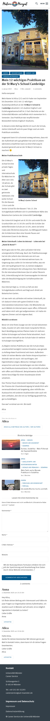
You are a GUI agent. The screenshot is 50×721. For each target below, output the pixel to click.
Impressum (10, 706)
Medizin (30, 440)
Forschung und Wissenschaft (32, 483)
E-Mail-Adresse (8, 545)
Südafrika (25, 446)
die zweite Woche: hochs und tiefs (34, 489)
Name (4, 535)
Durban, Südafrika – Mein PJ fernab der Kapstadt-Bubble (34, 450)
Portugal (25, 486)
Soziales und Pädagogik (10, 76)
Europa (5, 73)
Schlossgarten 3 (12, 682)
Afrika (23, 440)
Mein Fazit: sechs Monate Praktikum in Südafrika (30, 471)
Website (5, 555)
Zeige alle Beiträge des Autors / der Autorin (22, 427)
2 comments (37, 89)
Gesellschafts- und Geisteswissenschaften (29, 463)
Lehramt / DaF (30, 73)
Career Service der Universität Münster (24, 717)
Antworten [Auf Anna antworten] (7, 622)
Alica (16, 89)
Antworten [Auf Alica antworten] (7, 657)
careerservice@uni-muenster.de (19, 693)
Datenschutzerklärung (15, 712)
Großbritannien (17, 73)
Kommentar (6, 511)
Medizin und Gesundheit (30, 443)
